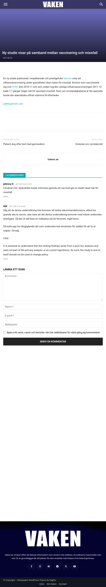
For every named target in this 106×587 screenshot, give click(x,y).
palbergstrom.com (13, 103)
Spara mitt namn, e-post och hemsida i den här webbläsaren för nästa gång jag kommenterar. (53, 332)
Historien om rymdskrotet (89, 144)
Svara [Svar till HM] (5, 259)
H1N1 (15, 86)
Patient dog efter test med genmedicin (24, 144)
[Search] (101, 4)
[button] (5, 4)
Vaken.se (52, 159)
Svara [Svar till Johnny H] (5, 197)
